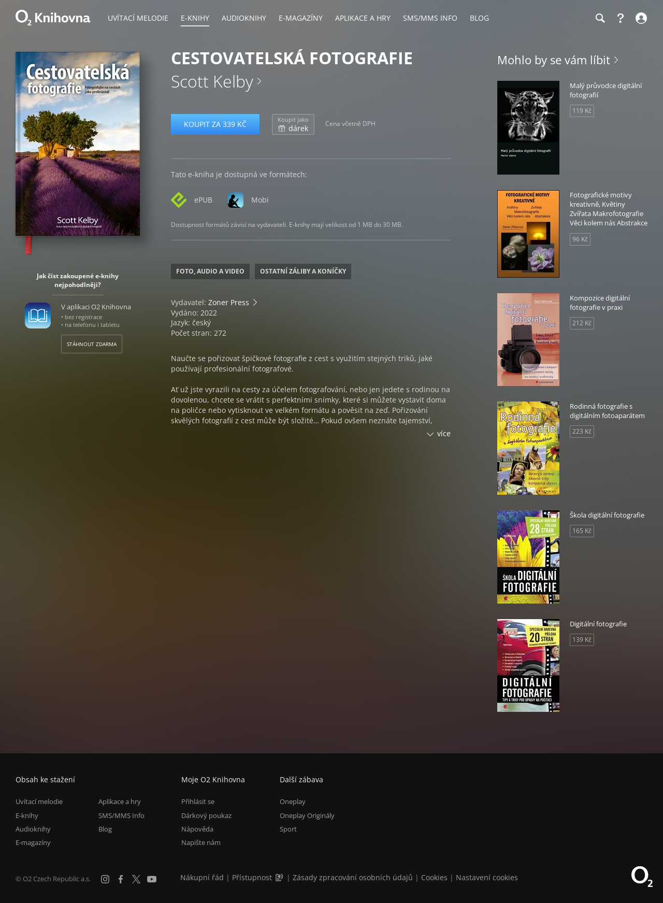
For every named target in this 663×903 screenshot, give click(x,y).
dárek (293, 124)
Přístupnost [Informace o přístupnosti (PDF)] (252, 877)
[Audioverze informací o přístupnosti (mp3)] (280, 877)
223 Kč (582, 431)
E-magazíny (33, 842)
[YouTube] (152, 879)
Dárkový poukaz (206, 815)
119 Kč (582, 110)
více (444, 433)
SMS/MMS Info (121, 815)
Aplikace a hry (119, 801)
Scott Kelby (212, 81)
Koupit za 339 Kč (215, 124)
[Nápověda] (620, 18)
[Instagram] (105, 879)
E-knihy (27, 815)
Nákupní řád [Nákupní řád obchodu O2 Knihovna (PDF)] (202, 877)
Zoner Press (228, 302)
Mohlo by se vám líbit (553, 59)
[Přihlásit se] (640, 18)
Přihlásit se (197, 801)
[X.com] (136, 879)
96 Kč (580, 239)
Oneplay (293, 801)
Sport (288, 829)
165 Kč (582, 530)
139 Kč (582, 639)
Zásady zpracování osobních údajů (353, 877)
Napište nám (201, 842)
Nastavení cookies (487, 877)
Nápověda (197, 829)
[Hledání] (599, 18)
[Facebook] (120, 879)
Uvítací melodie (39, 801)
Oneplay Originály (307, 815)
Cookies (434, 877)
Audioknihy (33, 829)
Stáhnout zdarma (92, 344)
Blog (105, 829)
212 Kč (582, 323)
